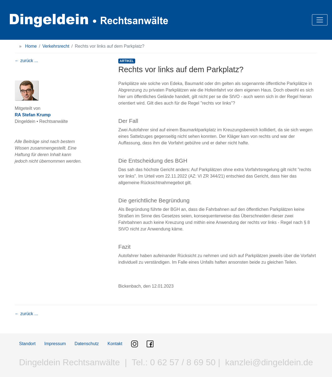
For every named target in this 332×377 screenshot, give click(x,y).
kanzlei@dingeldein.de (269, 362)
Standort (27, 343)
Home (31, 46)
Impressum (55, 343)
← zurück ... (26, 60)
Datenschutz (87, 343)
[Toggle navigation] (320, 20)
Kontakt (115, 343)
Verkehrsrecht (55, 46)
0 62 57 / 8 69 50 (182, 362)
